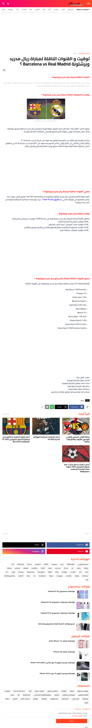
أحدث (86, 534)
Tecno (66, 568)
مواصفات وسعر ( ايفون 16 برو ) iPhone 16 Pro (57, 673)
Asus (50, 568)
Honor (29, 564)
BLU (86, 572)
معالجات (44, 698)
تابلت (30, 691)
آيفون (63, 9)
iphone (17, 568)
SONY (43, 568)
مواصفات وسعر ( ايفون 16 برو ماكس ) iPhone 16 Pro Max (52, 663)
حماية (7, 698)
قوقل (3, 9)
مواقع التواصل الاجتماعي (42, 694)
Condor (73, 572)
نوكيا (17, 9)
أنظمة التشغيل (83, 694)
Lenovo (57, 568)
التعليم (15, 698)
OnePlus (34, 568)
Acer (28, 575)
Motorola (20, 564)
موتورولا (10, 9)
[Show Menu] (88, 4)
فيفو (43, 9)
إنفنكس (24, 9)
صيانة (86, 702)
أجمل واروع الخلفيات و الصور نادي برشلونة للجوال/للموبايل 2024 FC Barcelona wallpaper (16, 439)
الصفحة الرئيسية (84, 54)
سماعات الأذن (25, 698)
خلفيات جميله (39, 691)
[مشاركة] (4, 70)
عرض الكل (5, 414)
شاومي (56, 9)
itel (87, 579)
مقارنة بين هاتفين (68, 694)
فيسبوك (85, 698)
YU (34, 575)
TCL (7, 572)
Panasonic (30, 572)
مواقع (35, 698)
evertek (69, 575)
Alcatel (25, 568)
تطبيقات (63, 691)
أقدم (5, 534)
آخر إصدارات (65, 698)
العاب (12, 694)
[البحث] (3, 3)
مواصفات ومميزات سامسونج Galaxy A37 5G (58, 602)
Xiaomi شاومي (83, 564)
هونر (30, 9)
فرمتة (72, 691)
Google (64, 572)
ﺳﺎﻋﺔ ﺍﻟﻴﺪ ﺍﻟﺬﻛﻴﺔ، (19, 691)
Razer (51, 575)
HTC (80, 572)
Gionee (21, 572)
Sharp (77, 575)
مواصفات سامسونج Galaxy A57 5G (61, 591)
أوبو (49, 9)
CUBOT (20, 575)
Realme (38, 564)
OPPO (46, 564)
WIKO (50, 572)
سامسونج (71, 9)
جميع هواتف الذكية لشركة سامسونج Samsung (56, 624)
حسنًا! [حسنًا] (71, 721)
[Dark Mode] (8, 4)
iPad (56, 572)
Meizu (9, 568)
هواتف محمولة (82, 691)
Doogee (60, 575)
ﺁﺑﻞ (18, 694)
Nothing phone (9, 575)
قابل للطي (75, 698)
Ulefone (85, 575)
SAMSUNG (70, 564)
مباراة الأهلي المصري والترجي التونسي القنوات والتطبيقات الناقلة (78, 439)
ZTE (12, 564)
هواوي (37, 9)
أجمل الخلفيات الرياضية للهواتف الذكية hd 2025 (46, 438)
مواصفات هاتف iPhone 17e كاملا (62, 641)
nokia (79, 568)
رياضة (75, 54)
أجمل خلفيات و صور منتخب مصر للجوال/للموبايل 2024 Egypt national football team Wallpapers (77, 468)
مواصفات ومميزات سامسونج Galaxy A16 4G (58, 613)
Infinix (86, 568)
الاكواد (56, 694)
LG (72, 568)
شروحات (7, 691)
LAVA (13, 572)
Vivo (61, 564)
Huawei (54, 564)
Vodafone (42, 575)
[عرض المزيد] (42, 407)
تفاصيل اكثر (78, 715)
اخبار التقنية (26, 694)
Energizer (41, 572)
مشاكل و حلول (52, 691)
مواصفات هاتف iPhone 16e (64, 652)
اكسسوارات (54, 698)
